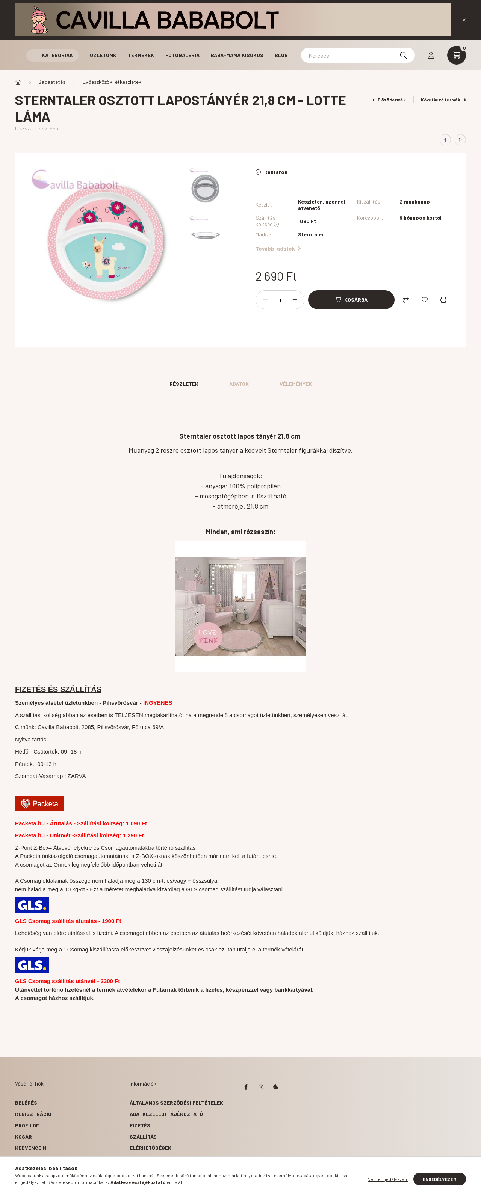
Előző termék (389, 99)
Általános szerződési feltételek (176, 1102)
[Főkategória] (18, 82)
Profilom (27, 1125)
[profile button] (431, 55)
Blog (281, 55)
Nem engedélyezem (388, 1179)
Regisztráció (33, 1114)
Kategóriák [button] (52, 55)
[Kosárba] (351, 299)
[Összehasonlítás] (405, 299)
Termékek (141, 55)
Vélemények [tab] (296, 384)
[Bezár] (464, 20)
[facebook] (445, 139)
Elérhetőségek (150, 1148)
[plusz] (294, 299)
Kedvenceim (31, 1148)
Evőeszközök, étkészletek (112, 82)
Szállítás (143, 1136)
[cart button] (456, 55)
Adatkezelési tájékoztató (166, 1114)
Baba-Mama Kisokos (237, 55)
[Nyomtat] (443, 299)
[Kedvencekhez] (424, 299)
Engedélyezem (440, 1179)
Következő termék (443, 99)
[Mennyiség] (279, 300)
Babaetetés (51, 82)
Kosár (23, 1136)
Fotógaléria (182, 55)
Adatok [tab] (239, 384)
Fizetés (140, 1125)
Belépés (26, 1102)
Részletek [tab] (183, 384)
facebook (245, 1087)
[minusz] (265, 299)
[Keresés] (358, 55)
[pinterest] (460, 139)
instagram (260, 1087)
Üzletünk (103, 55)
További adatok (278, 248)
